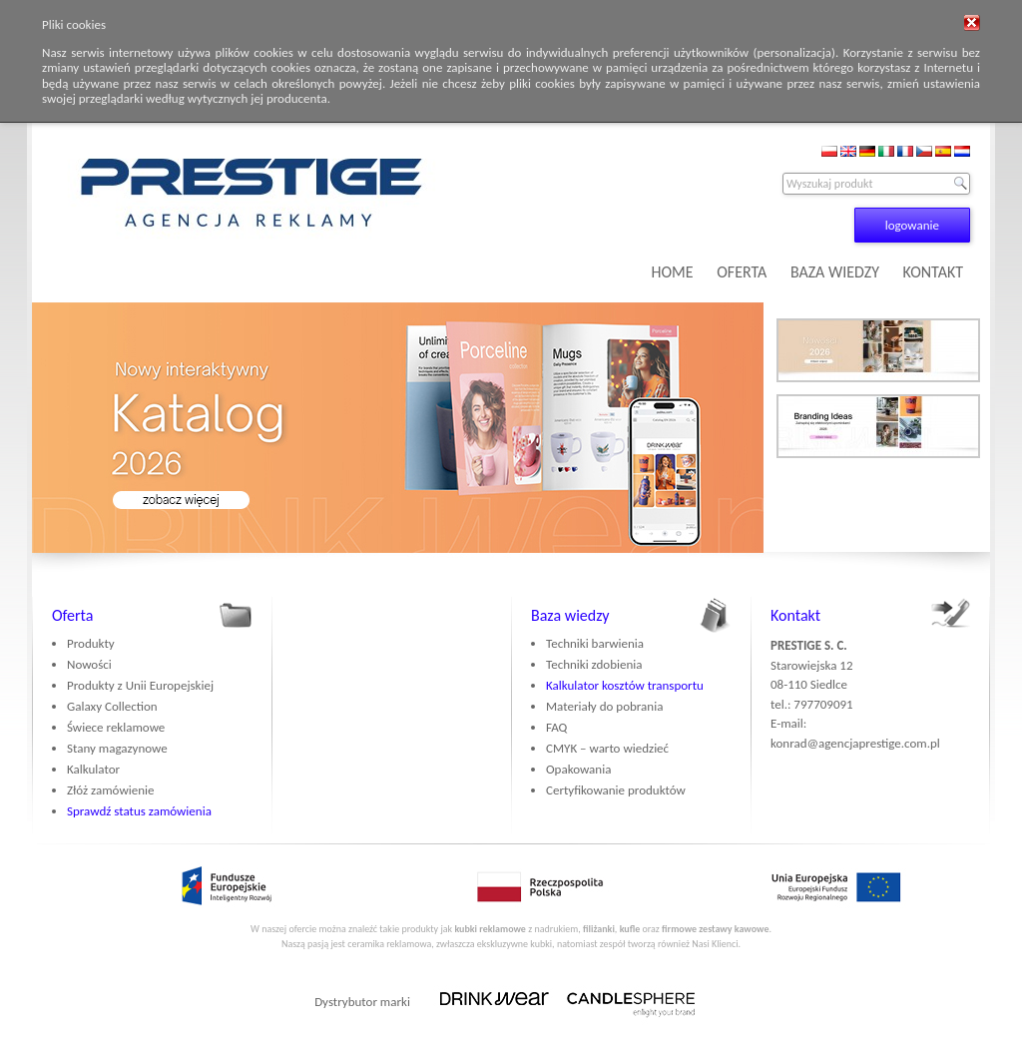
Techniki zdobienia (594, 664)
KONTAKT (933, 271)
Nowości (89, 664)
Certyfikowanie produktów (616, 790)
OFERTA (741, 271)
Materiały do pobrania (604, 706)
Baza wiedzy (570, 615)
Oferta (72, 615)
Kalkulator (93, 769)
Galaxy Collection (112, 706)
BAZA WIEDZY (834, 271)
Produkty (91, 643)
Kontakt (795, 615)
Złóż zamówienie (110, 790)
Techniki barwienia (595, 643)
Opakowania (578, 769)
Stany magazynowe (117, 748)
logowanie (912, 225)
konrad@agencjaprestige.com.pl (855, 743)
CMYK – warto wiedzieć (607, 748)
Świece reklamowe (116, 727)
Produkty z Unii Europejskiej (140, 685)
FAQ (556, 727)
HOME (673, 271)
